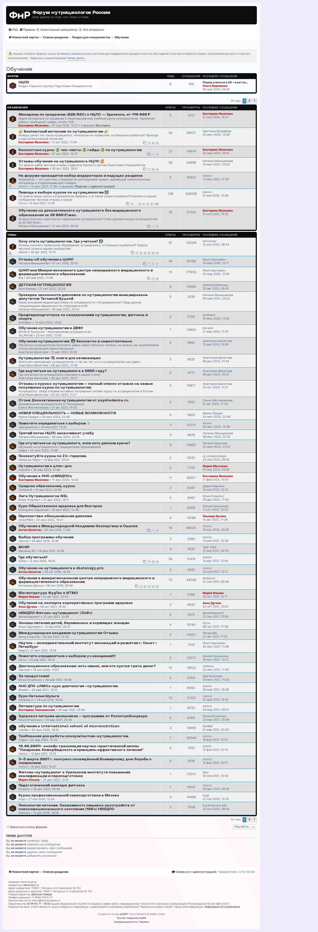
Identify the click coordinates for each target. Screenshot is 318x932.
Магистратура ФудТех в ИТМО (48, 593)
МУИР (24, 547)
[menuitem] (13, 30)
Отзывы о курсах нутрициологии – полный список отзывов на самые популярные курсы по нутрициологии (86, 385)
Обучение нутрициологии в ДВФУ (51, 328)
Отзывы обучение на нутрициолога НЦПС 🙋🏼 (62, 161)
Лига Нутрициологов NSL (43, 496)
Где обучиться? (33, 557)
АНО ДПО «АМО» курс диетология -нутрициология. (69, 686)
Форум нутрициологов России (71, 12)
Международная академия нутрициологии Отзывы (68, 633)
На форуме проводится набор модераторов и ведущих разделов (81, 176)
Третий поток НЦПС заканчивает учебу (56, 433)
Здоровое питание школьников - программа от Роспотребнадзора (83, 716)
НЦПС (24, 82)
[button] (254, 101)
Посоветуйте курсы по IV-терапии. (53, 456)
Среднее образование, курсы (47, 486)
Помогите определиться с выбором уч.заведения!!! (67, 656)
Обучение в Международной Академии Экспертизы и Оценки (78, 526)
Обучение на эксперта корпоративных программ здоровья (75, 603)
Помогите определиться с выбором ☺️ (54, 423)
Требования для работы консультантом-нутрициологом (73, 736)
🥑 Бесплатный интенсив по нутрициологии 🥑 (63, 131)
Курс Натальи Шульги (39, 696)
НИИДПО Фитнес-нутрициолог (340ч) (56, 613)
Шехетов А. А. (31, 885)
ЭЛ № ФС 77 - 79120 (38, 903)
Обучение (19, 69)
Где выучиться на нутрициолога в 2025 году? (63, 371)
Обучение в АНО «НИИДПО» (45, 476)
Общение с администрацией (94, 186)
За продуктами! (34, 676)
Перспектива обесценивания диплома (55, 516)
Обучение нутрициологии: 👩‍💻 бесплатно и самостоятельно (75, 341)
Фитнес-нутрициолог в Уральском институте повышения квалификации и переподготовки (74, 774)
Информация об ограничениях (222, 906)
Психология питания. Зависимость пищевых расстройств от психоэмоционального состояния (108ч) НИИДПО (77, 807)
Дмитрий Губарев (41, 894)
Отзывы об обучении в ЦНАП (46, 259)
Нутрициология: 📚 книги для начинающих (60, 358)
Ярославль (102, 125)
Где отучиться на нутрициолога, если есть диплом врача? (74, 443)
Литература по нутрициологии (49, 706)
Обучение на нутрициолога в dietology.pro (61, 568)
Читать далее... (76, 58)
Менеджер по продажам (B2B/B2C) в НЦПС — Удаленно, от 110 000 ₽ (84, 114)
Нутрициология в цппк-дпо (45, 466)
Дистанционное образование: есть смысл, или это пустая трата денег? (87, 666)
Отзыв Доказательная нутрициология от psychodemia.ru (73, 400)
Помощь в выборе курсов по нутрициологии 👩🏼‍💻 (64, 192)
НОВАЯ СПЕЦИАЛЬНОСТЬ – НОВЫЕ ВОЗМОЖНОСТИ (67, 413)
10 (156, 204)
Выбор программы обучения (46, 537)
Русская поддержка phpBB (131, 918)
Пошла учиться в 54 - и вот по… (225, 82)
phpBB (123, 914)
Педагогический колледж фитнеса (52, 785)
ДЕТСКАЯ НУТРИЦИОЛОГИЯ (45, 285)
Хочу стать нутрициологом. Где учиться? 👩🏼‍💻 (61, 241)
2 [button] (249, 100)
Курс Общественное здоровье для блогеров (60, 506)
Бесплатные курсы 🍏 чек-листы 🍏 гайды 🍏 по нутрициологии (80, 150)
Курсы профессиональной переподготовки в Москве (69, 795)
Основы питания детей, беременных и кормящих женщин (74, 623)
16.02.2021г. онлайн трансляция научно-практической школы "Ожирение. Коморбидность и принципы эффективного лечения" (81, 748)
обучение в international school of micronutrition (69, 726)
